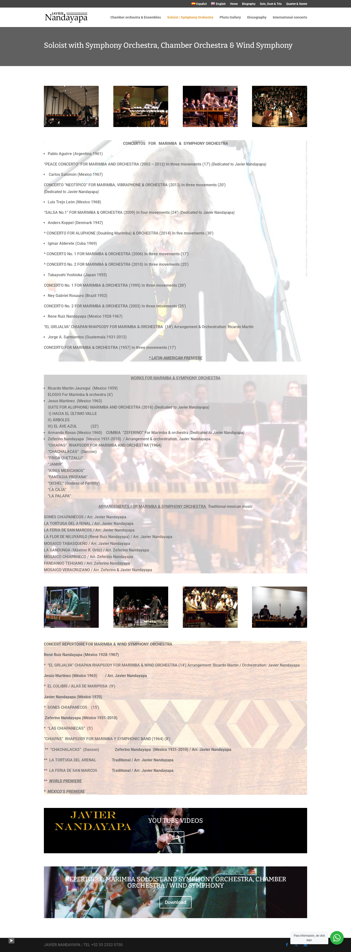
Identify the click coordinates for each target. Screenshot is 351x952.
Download (175, 902)
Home (234, 4)
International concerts (290, 17)
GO (175, 837)
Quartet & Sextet (296, 4)
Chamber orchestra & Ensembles (135, 17)
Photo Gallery (230, 17)
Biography (248, 4)
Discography (256, 17)
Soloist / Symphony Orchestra (190, 17)
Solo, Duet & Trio (271, 4)
